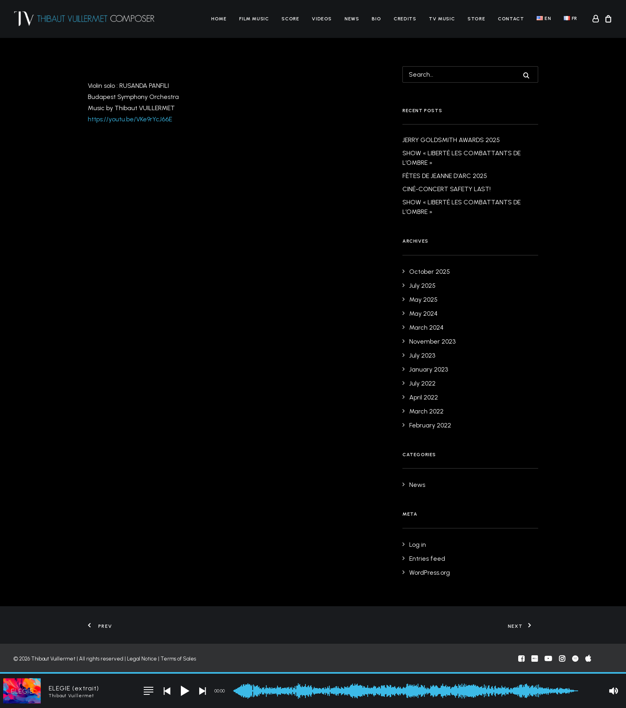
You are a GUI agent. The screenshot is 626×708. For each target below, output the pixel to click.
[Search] (470, 74)
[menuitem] (219, 19)
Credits (405, 19)
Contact (511, 19)
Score (290, 19)
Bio (376, 19)
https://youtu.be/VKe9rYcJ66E (130, 119)
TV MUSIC (442, 19)
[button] (526, 75)
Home (218, 19)
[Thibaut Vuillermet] (84, 19)
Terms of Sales (178, 659)
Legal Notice (142, 659)
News (352, 19)
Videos (322, 19)
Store (476, 19)
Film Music (254, 19)
